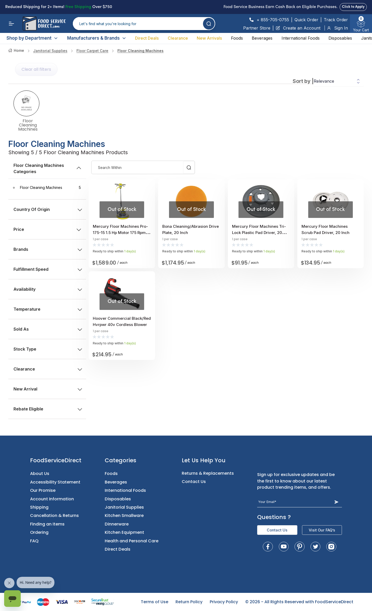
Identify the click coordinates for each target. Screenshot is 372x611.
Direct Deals (147, 38)
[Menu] (11, 23)
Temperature (47, 309)
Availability (47, 289)
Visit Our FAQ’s (322, 530)
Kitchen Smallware (124, 515)
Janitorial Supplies (50, 50)
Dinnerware (117, 524)
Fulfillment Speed (47, 269)
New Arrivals (209, 38)
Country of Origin (47, 209)
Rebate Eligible (47, 408)
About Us (39, 474)
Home (16, 50)
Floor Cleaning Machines (140, 50)
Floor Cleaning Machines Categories (47, 168)
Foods (237, 38)
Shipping (39, 507)
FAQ (34, 541)
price (47, 229)
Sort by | (303, 81)
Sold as (47, 329)
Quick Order (306, 19)
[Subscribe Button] (336, 502)
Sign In (337, 28)
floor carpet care (92, 50)
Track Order (336, 19)
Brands (47, 249)
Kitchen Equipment (124, 532)
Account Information (52, 499)
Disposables (340, 38)
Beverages (262, 38)
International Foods (301, 38)
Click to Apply (353, 7)
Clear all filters (36, 69)
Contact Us (194, 482)
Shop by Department (32, 38)
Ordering (39, 532)
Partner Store (256, 28)
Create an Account (298, 28)
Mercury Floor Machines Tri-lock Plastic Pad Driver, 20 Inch (259, 232)
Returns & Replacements (208, 473)
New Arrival (47, 389)
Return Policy (189, 602)
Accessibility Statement (55, 482)
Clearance (178, 38)
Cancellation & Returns (54, 515)
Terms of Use (154, 602)
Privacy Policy (224, 602)
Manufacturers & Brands (96, 38)
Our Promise (42, 490)
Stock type (47, 349)
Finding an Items (47, 524)
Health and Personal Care (131, 541)
